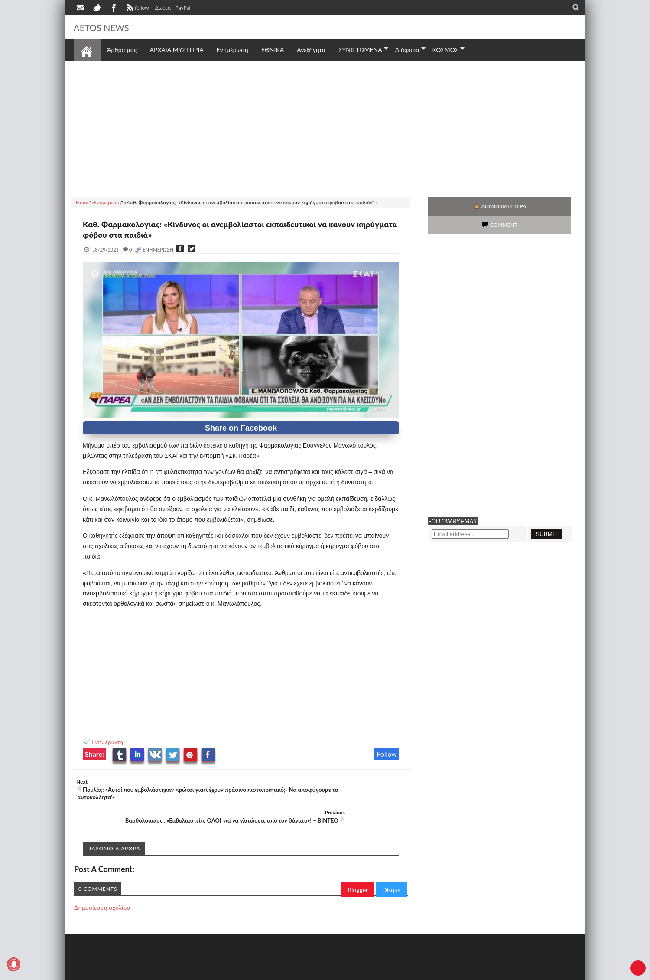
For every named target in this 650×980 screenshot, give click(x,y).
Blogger (358, 865)
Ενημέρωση (107, 741)
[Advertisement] (325, 127)
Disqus (391, 865)
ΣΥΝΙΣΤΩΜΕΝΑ (360, 49)
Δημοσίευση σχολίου (102, 883)
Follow (387, 754)
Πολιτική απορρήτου (236, 972)
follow (136, 8)
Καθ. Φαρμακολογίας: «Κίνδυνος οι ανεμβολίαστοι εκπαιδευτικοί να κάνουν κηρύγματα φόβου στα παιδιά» (230, 229)
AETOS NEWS (109, 27)
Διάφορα (407, 49)
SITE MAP (196, 972)
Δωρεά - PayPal (173, 7)
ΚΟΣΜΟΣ (445, 49)
